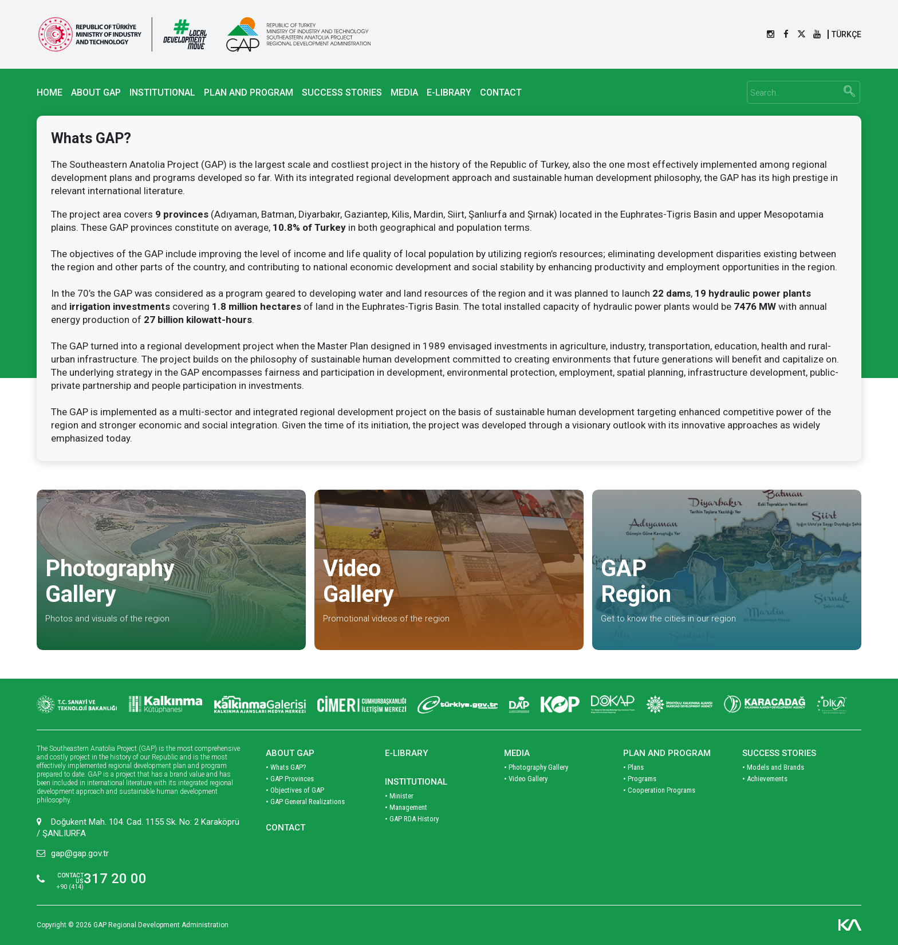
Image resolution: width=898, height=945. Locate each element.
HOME (49, 92)
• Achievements (764, 778)
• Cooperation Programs (659, 790)
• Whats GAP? (286, 767)
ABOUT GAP (96, 92)
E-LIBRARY (449, 92)
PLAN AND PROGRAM (248, 92)
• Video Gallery (526, 778)
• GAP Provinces (290, 778)
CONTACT (501, 92)
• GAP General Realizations (305, 801)
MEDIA (404, 92)
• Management (406, 807)
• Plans (633, 767)
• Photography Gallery (536, 767)
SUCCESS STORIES (342, 92)
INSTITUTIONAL (162, 92)
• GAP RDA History (412, 818)
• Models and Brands (773, 767)
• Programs (639, 778)
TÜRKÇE (846, 34)
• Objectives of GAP (295, 790)
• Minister (399, 796)
